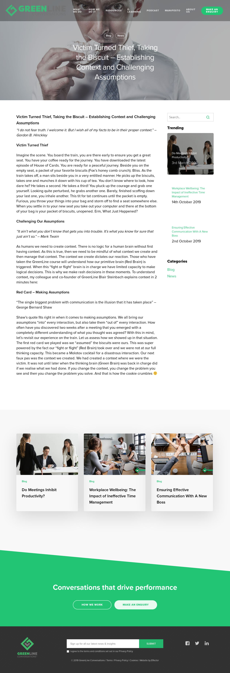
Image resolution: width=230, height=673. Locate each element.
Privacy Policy (126, 651)
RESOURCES (114, 10)
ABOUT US (190, 10)
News (120, 35)
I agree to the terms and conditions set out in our (101, 651)
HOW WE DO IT (94, 10)
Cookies (134, 660)
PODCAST (153, 10)
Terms (109, 660)
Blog (108, 35)
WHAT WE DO (77, 10)
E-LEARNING (134, 10)
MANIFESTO (172, 10)
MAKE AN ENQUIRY (212, 10)
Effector (155, 660)
